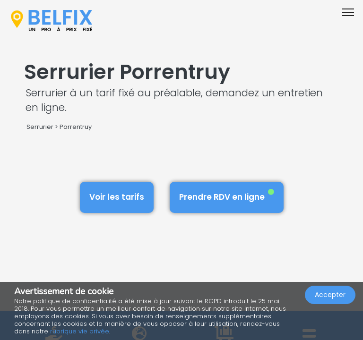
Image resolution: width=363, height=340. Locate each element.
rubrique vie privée (79, 331)
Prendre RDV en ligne (226, 196)
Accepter (330, 294)
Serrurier (39, 127)
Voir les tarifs (116, 197)
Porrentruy (76, 127)
